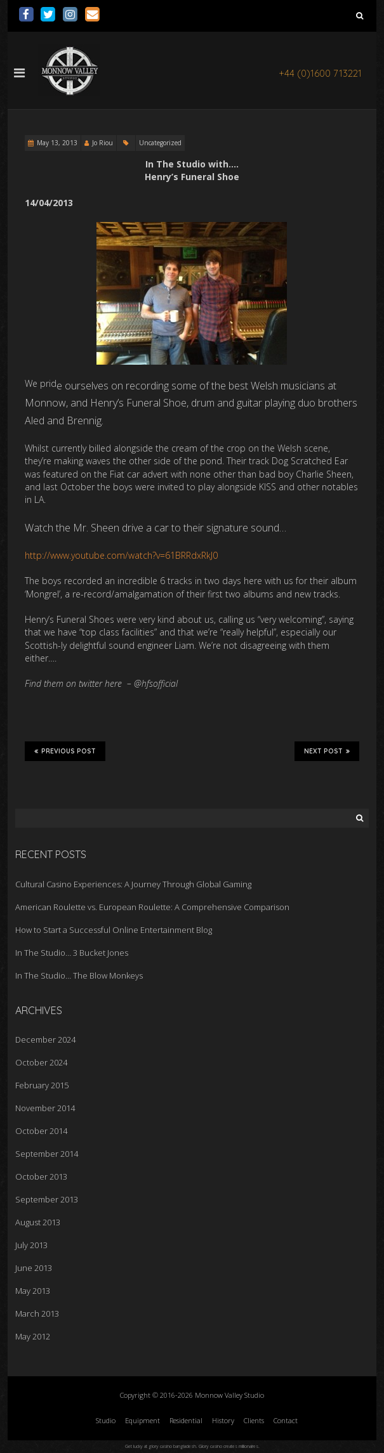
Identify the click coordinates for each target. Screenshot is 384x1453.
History (223, 1420)
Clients (254, 1420)
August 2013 (37, 1222)
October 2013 (41, 1176)
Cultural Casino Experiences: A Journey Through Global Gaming (133, 884)
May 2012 (32, 1336)
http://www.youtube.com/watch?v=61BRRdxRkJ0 (121, 555)
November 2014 (45, 1108)
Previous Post (65, 751)
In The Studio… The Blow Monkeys (79, 975)
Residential (185, 1420)
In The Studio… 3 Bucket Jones (71, 952)
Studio (106, 1420)
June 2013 (33, 1268)
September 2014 (46, 1153)
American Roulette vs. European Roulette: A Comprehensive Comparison (152, 907)
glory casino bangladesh (172, 1446)
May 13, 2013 (57, 142)
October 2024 (41, 1062)
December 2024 (45, 1039)
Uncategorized (160, 142)
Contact (286, 1420)
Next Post (327, 751)
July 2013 (31, 1245)
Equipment (142, 1420)
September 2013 (46, 1199)
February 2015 (42, 1085)
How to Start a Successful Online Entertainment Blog (113, 929)
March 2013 (37, 1313)
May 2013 (32, 1290)
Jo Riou (102, 142)
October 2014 (41, 1131)
